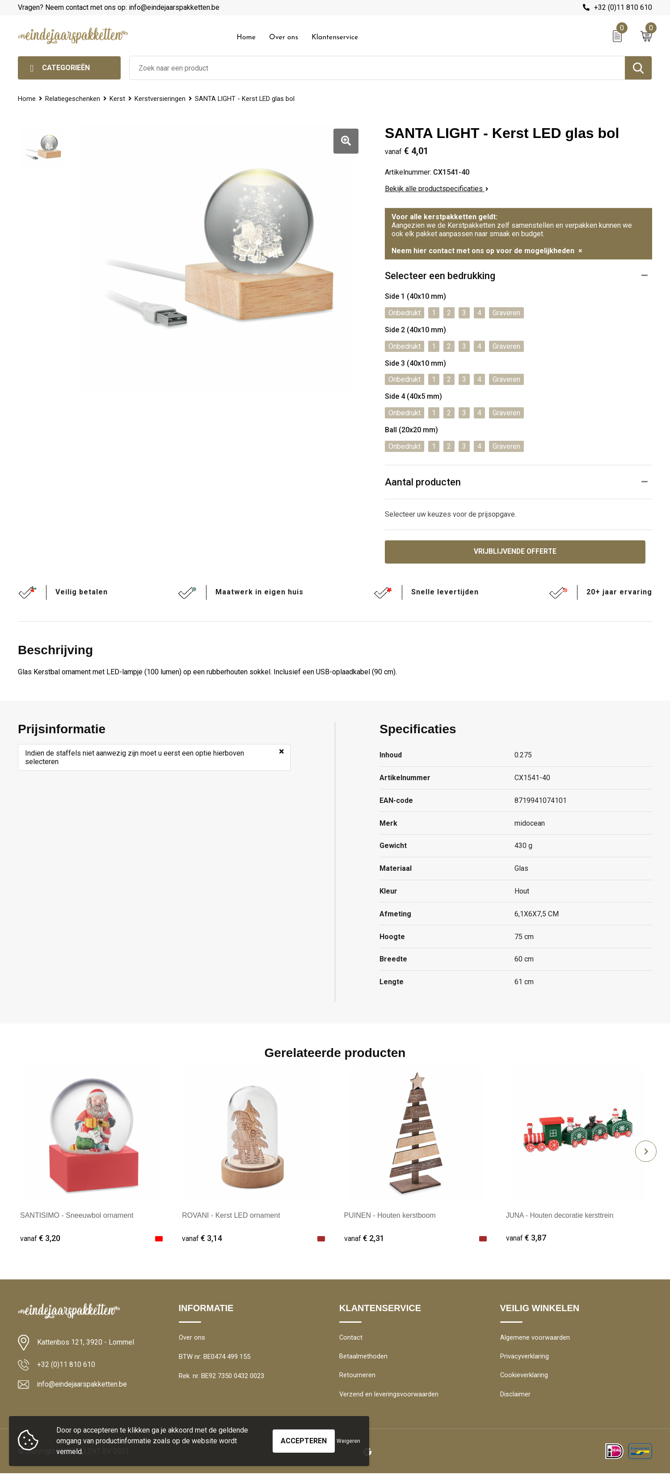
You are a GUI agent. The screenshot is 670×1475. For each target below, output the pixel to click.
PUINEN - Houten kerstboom (390, 1216)
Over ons (283, 37)
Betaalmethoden (363, 1358)
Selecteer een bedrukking (440, 275)
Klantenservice (335, 37)
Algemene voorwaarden (535, 1338)
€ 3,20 (40, 1238)
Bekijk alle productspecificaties (437, 188)
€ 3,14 (202, 1238)
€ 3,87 (526, 1238)
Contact (351, 1338)
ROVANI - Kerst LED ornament (231, 1216)
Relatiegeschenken (73, 99)
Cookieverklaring (524, 1377)
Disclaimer (515, 1396)
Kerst (118, 99)
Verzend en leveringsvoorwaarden (389, 1396)
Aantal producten (423, 482)
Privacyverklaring (524, 1358)
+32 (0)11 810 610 (623, 7)
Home (246, 37)
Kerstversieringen (161, 99)
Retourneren (357, 1377)
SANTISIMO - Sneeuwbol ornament (76, 1216)
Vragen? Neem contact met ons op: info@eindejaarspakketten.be (118, 7)
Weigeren (348, 1441)
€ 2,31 (364, 1238)
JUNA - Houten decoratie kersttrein (561, 1216)
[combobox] (377, 67)
